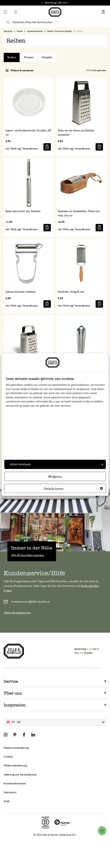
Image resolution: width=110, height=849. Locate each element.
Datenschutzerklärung (16, 747)
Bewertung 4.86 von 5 (56, 2)
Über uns (13, 693)
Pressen (28, 57)
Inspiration (15, 705)
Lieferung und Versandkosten (20, 774)
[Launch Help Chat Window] (102, 830)
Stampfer (47, 57)
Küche (20, 31)
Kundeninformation (15, 783)
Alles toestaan (56, 464)
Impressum (10, 792)
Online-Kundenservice (17, 612)
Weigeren (55, 476)
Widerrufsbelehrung (15, 765)
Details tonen (73, 488)
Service (11, 681)
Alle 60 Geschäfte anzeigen (27, 555)
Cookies (8, 756)
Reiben (11, 57)
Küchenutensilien (35, 31)
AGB (6, 801)
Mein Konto (15, 12)
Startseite (8, 31)
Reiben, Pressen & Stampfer (59, 31)
